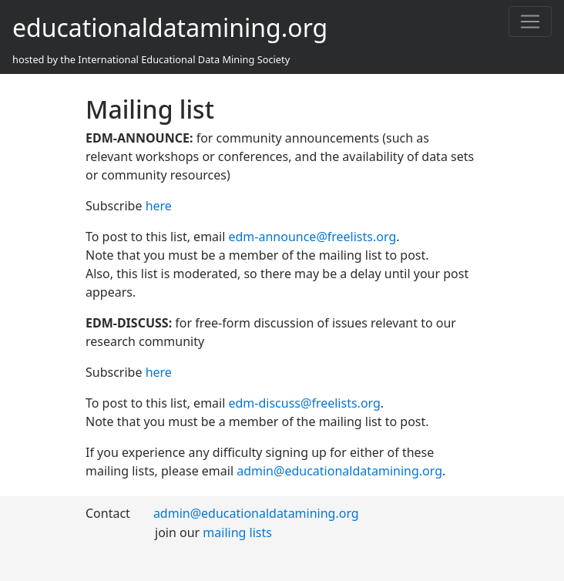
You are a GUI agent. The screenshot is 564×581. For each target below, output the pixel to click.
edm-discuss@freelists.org (305, 403)
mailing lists (237, 532)
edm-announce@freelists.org (313, 236)
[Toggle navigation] (530, 21)
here (159, 205)
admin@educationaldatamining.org (339, 470)
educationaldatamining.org (169, 27)
